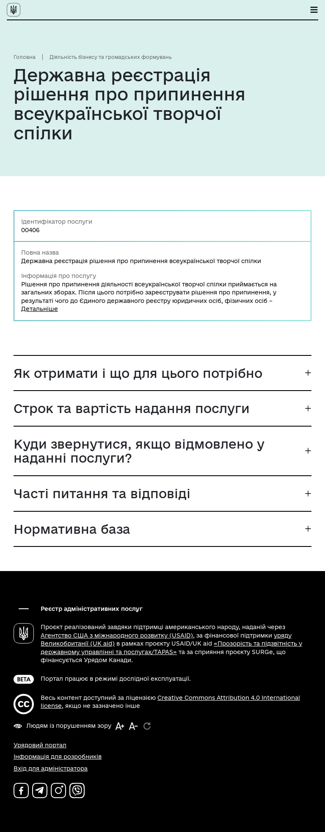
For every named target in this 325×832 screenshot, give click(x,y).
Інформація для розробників (58, 756)
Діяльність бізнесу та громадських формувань (111, 57)
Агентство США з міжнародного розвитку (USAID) (117, 635)
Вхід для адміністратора (51, 768)
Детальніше (39, 308)
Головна (25, 57)
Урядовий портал (40, 745)
